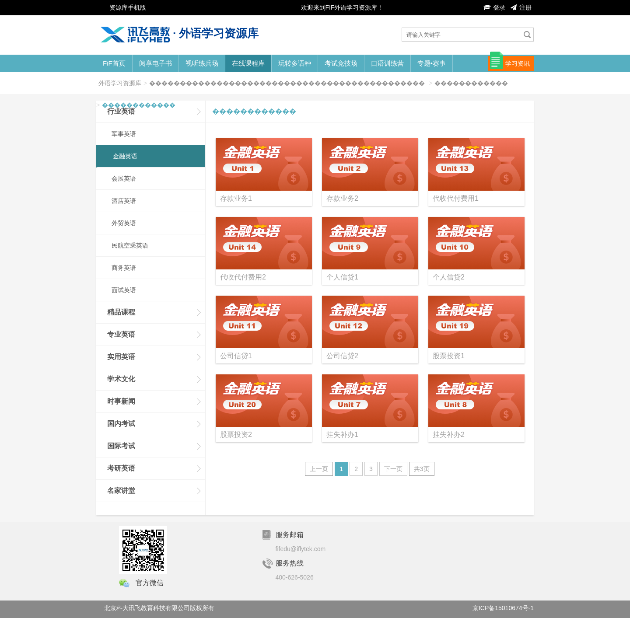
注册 (521, 7)
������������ (471, 83)
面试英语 (124, 290)
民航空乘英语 (130, 245)
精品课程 (121, 312)
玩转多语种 (294, 63)
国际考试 (121, 446)
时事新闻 (121, 401)
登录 (494, 7)
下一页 (393, 469)
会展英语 (124, 178)
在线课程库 (248, 63)
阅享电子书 (155, 63)
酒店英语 (124, 201)
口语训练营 (387, 63)
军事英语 (124, 134)
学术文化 (121, 379)
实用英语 (121, 356)
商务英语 (124, 268)
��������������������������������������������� (287, 83)
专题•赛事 (431, 63)
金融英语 (125, 156)
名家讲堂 (121, 490)
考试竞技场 (341, 63)
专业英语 (121, 334)
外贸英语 (124, 223)
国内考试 (121, 423)
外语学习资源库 (119, 83)
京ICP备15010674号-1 (503, 608)
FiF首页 (114, 63)
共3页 (422, 469)
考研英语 (121, 468)
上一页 (319, 469)
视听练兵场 (202, 63)
